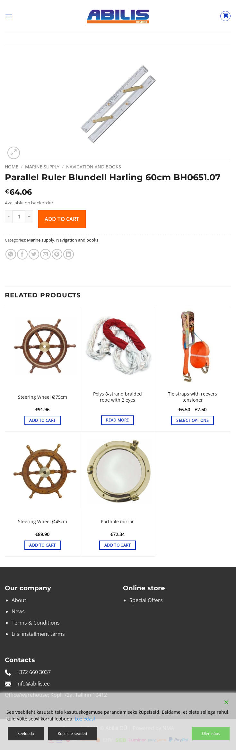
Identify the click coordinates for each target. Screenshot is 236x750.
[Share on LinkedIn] (68, 254)
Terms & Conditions (36, 622)
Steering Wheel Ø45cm (42, 521)
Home (11, 167)
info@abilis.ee (33, 683)
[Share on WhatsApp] (10, 254)
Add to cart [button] (42, 420)
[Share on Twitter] (34, 254)
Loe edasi (85, 719)
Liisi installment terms (38, 633)
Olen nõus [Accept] (211, 733)
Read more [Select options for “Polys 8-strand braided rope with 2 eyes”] (117, 420)
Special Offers (146, 600)
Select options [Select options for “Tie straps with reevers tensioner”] (192, 420)
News (18, 611)
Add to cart (62, 219)
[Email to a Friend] (45, 254)
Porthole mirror (117, 521)
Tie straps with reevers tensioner (192, 397)
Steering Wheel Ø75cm (42, 397)
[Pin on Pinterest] (57, 254)
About (19, 600)
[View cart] (225, 16)
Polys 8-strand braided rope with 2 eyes (117, 397)
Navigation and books (93, 167)
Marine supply (42, 167)
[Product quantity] (19, 216)
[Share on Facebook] (22, 254)
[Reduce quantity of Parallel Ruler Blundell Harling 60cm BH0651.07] (9, 216)
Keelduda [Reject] (25, 733)
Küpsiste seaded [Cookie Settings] (72, 733)
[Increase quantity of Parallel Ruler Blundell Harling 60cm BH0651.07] (29, 216)
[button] (9, 16)
